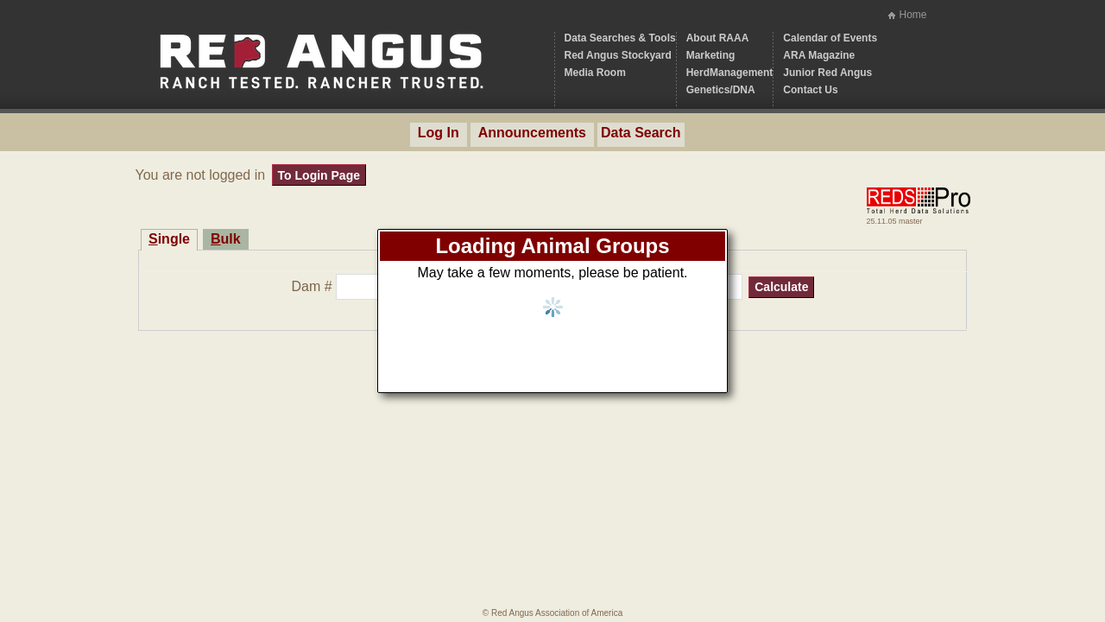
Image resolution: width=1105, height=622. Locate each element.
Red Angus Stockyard (618, 55)
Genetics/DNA (720, 90)
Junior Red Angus (827, 73)
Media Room (595, 73)
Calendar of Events (830, 38)
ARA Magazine (819, 55)
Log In (438, 132)
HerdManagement (730, 73)
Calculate (781, 287)
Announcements (532, 132)
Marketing (711, 55)
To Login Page (319, 175)
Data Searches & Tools (620, 38)
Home (912, 15)
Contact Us (810, 90)
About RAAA (717, 38)
